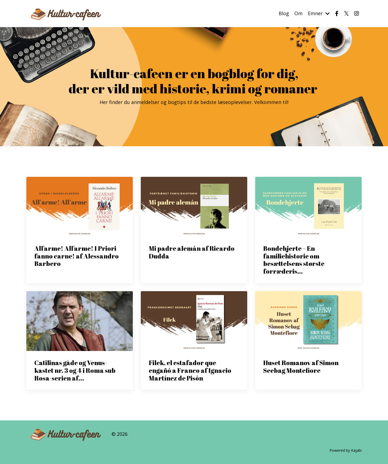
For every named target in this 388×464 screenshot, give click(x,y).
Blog (284, 13)
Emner (319, 13)
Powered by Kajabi (345, 450)
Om (298, 13)
